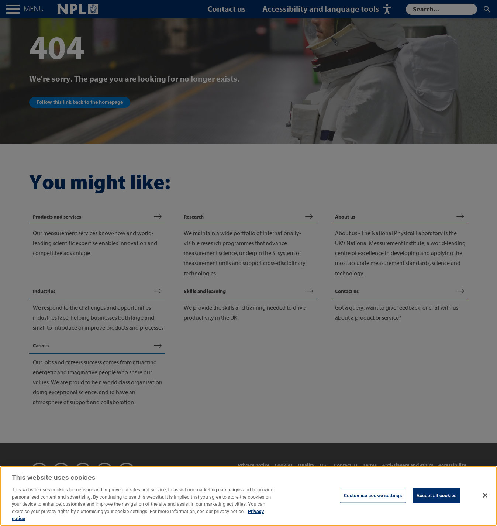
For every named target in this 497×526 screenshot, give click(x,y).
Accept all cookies (437, 510)
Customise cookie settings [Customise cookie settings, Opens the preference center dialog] (373, 510)
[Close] (485, 510)
